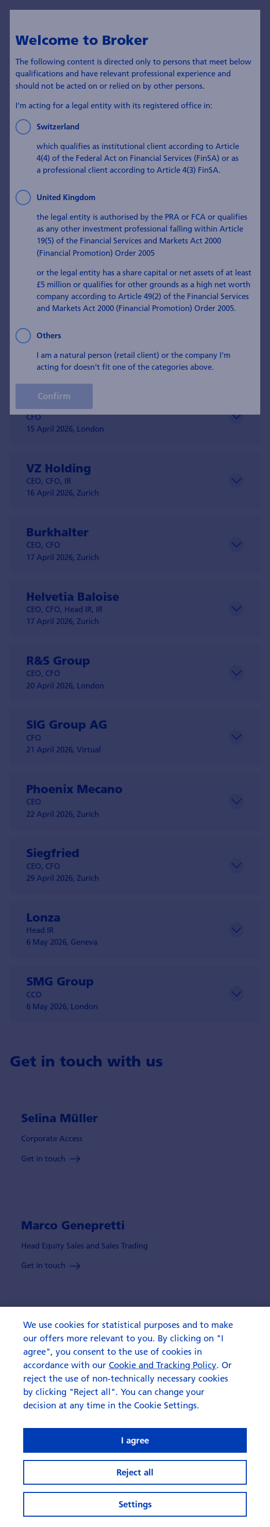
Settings (135, 1504)
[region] (135, 1417)
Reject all (135, 1472)
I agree (135, 1440)
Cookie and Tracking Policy (162, 1364)
